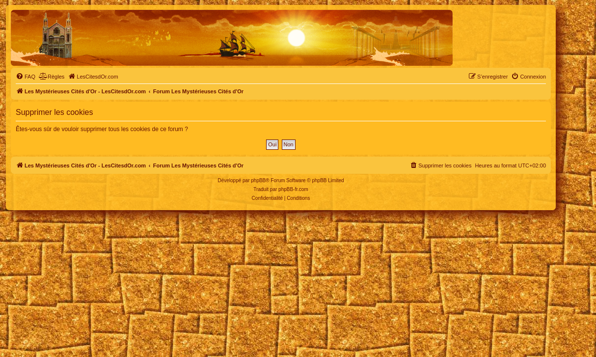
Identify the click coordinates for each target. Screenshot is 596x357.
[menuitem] (25, 76)
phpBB (258, 180)
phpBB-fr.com (293, 189)
